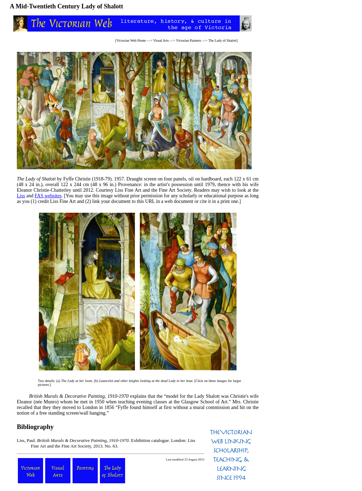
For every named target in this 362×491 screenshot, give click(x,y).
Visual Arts (161, 40)
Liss (21, 195)
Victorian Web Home (131, 40)
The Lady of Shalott (222, 40)
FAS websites (48, 195)
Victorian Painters (188, 40)
